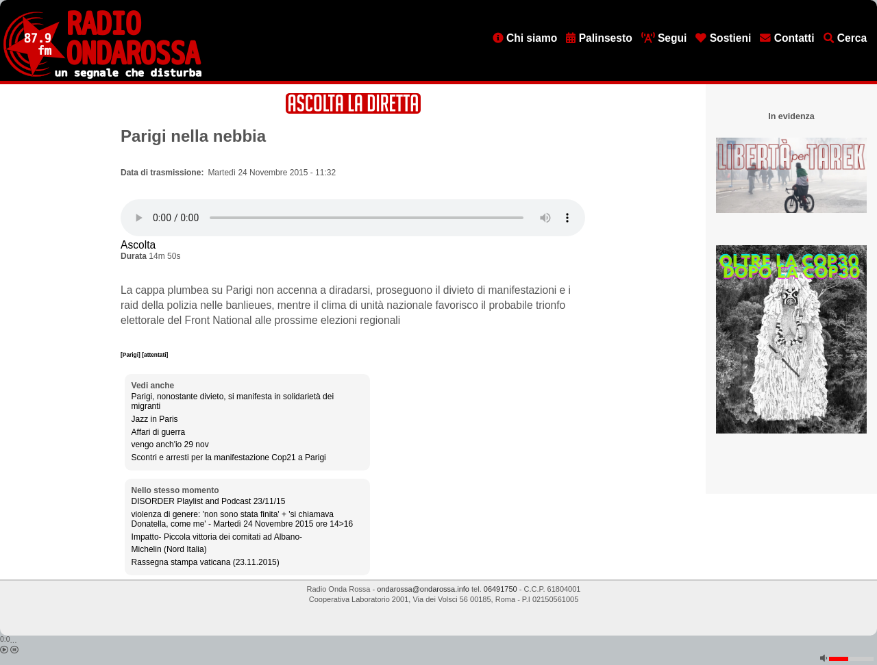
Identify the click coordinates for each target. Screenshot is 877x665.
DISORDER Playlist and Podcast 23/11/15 (209, 501)
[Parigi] (131, 354)
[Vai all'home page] (102, 76)
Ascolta (138, 245)
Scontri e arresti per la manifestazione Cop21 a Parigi (229, 457)
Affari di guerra (159, 432)
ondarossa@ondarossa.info (423, 589)
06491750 (500, 589)
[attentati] (155, 354)
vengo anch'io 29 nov (170, 444)
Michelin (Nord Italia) (169, 549)
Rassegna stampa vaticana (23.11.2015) (206, 562)
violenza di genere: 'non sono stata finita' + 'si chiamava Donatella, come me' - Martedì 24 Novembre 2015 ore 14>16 (242, 519)
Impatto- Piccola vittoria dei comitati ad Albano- (217, 537)
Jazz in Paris (155, 419)
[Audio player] (353, 217)
